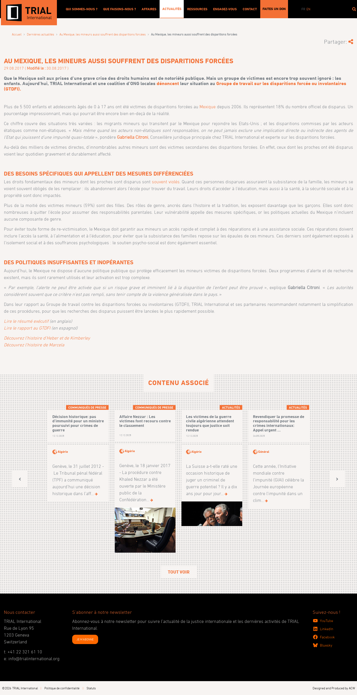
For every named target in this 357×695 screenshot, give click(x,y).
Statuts (91, 688)
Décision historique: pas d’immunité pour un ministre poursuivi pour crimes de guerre (78, 423)
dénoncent (168, 83)
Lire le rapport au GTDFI (27, 327)
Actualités (171, 9)
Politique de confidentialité (61, 688)
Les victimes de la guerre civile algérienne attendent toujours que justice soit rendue (210, 423)
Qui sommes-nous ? (81, 9)
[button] (20, 479)
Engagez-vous (225, 9)
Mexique (207, 106)
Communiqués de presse (87, 407)
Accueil (17, 34)
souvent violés (166, 181)
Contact (250, 9)
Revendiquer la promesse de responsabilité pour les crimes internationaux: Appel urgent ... (278, 423)
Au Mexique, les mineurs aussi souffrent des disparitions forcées (102, 34)
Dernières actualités (40, 34)
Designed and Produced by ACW (334, 688)
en (308, 9)
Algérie (63, 451)
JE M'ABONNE (85, 639)
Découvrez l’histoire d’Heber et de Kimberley (47, 337)
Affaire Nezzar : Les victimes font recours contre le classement (145, 421)
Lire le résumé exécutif (26, 321)
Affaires (149, 9)
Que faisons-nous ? (119, 9)
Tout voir (178, 572)
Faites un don (274, 9)
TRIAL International (25, 688)
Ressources (197, 9)
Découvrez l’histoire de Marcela (34, 344)
